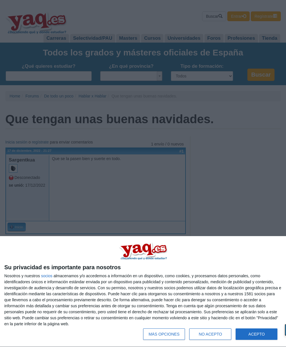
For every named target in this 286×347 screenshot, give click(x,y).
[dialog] (143, 291)
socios (46, 276)
